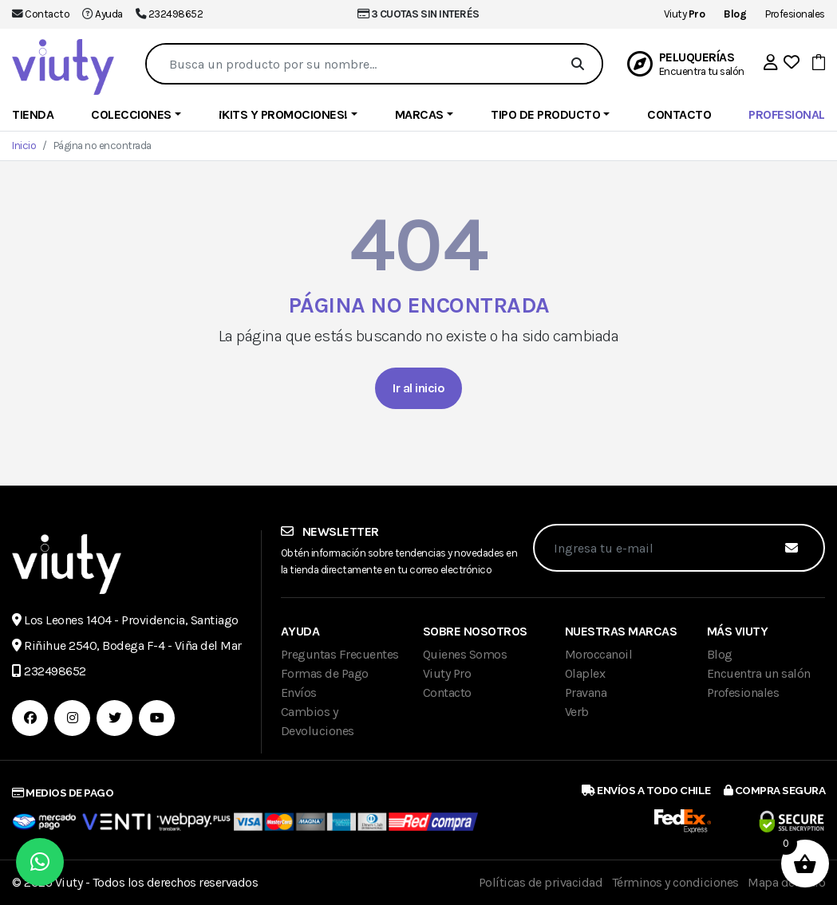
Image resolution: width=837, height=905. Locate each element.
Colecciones (131, 114)
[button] (771, 62)
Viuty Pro (447, 673)
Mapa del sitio (786, 882)
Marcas (419, 114)
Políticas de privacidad (541, 882)
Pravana (586, 692)
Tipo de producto (545, 114)
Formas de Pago (325, 673)
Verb (577, 711)
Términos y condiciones (675, 882)
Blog (719, 654)
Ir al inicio (418, 387)
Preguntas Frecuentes (340, 654)
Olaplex (585, 673)
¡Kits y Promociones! (283, 114)
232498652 (175, 14)
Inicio (24, 145)
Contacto (47, 14)
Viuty (684, 14)
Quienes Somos (465, 654)
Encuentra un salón (759, 673)
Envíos (299, 692)
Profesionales (795, 14)
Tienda (32, 114)
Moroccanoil (599, 654)
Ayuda (109, 14)
